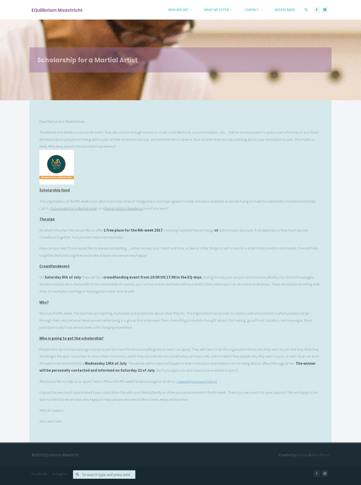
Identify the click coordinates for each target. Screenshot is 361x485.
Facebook (39, 473)
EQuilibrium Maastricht (57, 10)
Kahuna (303, 454)
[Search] (306, 10)
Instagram (60, 473)
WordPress (320, 454)
